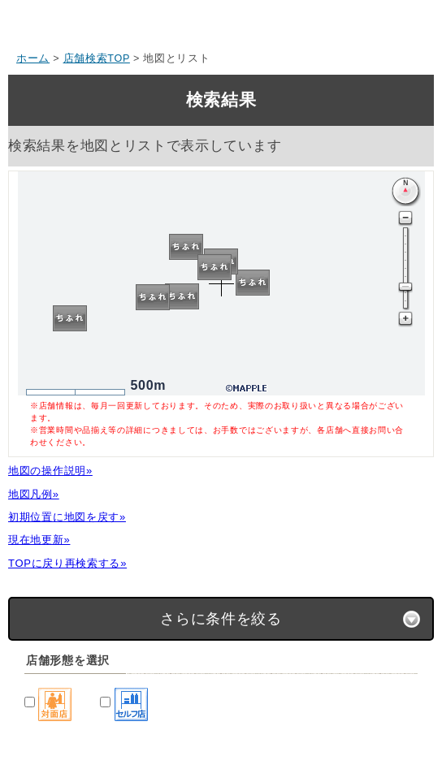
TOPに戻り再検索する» (67, 563)
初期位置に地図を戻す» (67, 517)
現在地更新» (39, 540)
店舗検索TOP (96, 58)
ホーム (33, 58)
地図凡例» (33, 494)
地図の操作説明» (50, 470)
